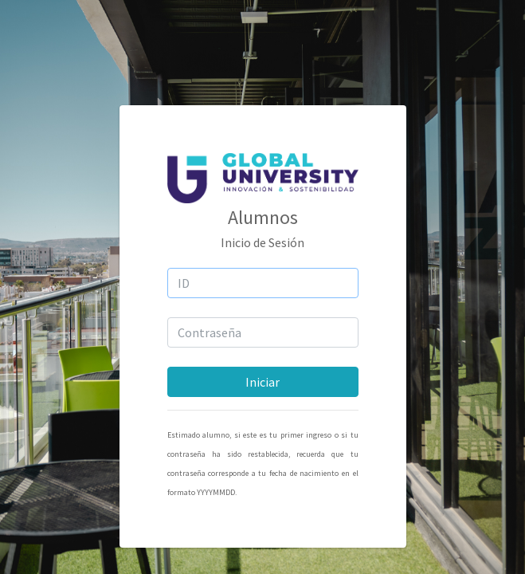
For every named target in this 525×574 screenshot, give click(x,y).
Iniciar (262, 382)
